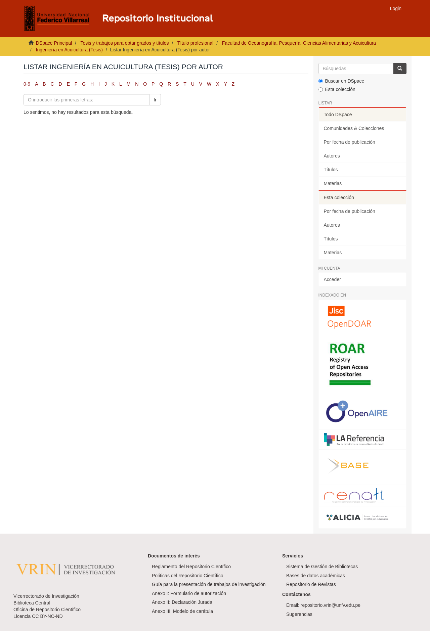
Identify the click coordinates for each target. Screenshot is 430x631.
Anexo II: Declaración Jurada (182, 602)
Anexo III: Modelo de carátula (182, 611)
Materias (333, 183)
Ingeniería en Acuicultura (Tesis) (69, 49)
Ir (155, 99)
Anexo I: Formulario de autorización (189, 593)
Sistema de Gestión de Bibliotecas (322, 566)
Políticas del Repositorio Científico (187, 575)
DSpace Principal (54, 43)
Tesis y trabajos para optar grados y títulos (124, 43)
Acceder (332, 279)
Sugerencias (299, 614)
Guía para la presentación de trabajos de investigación (209, 584)
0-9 (27, 84)
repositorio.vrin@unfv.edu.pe (330, 605)
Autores (332, 156)
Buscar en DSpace (341, 81)
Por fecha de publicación (349, 142)
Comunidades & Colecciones (354, 128)
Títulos (331, 169)
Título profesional (195, 43)
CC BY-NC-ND (47, 616)
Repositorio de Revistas (311, 584)
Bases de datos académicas (315, 575)
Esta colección (336, 89)
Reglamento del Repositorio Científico (191, 566)
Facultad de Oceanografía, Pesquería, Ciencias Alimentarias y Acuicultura (299, 43)
